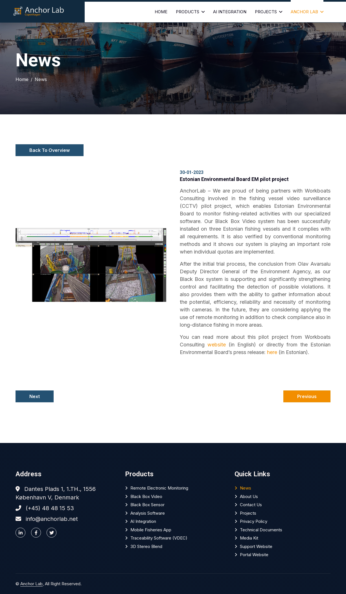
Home (161, 11)
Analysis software (147, 513)
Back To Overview (49, 150)
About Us (249, 496)
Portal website (254, 554)
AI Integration (229, 11)
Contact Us (251, 504)
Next (34, 396)
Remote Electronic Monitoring (159, 488)
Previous (307, 396)
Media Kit (249, 538)
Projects (266, 11)
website (216, 345)
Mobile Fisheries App (150, 529)
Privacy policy (253, 521)
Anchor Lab (304, 11)
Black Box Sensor (147, 504)
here (272, 352)
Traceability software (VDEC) (158, 538)
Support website (256, 546)
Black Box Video (146, 496)
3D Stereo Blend (146, 546)
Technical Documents (261, 529)
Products (187, 11)
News (41, 79)
